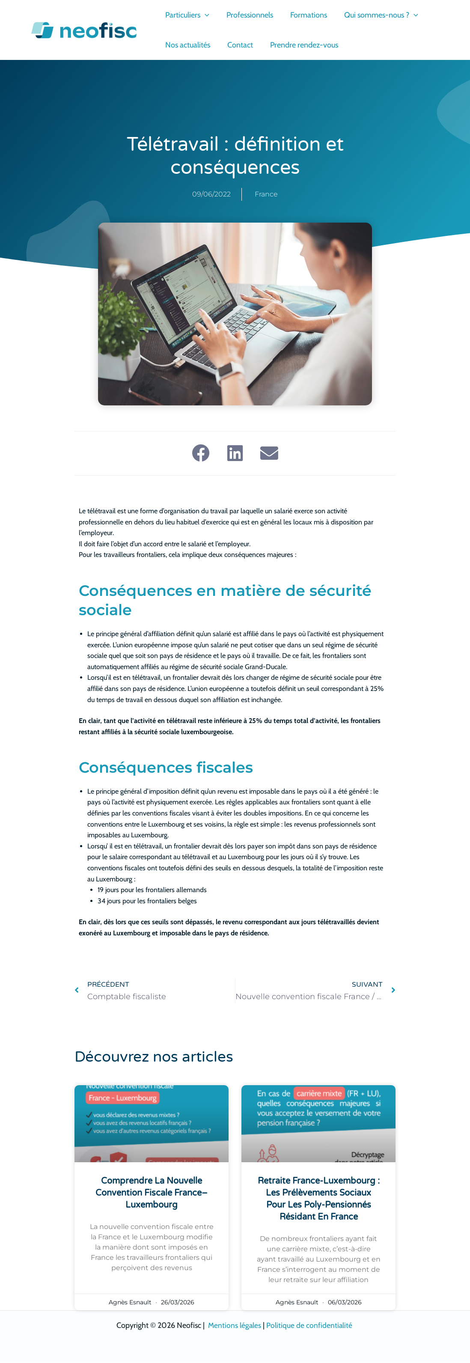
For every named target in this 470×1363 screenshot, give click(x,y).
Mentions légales (234, 1326)
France (266, 194)
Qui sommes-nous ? (375, 15)
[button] (203, 15)
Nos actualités (186, 45)
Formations (304, 15)
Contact (237, 45)
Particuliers (186, 15)
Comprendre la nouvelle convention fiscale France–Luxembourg (151, 1194)
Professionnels (247, 15)
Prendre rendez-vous (300, 45)
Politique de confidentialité (310, 1326)
